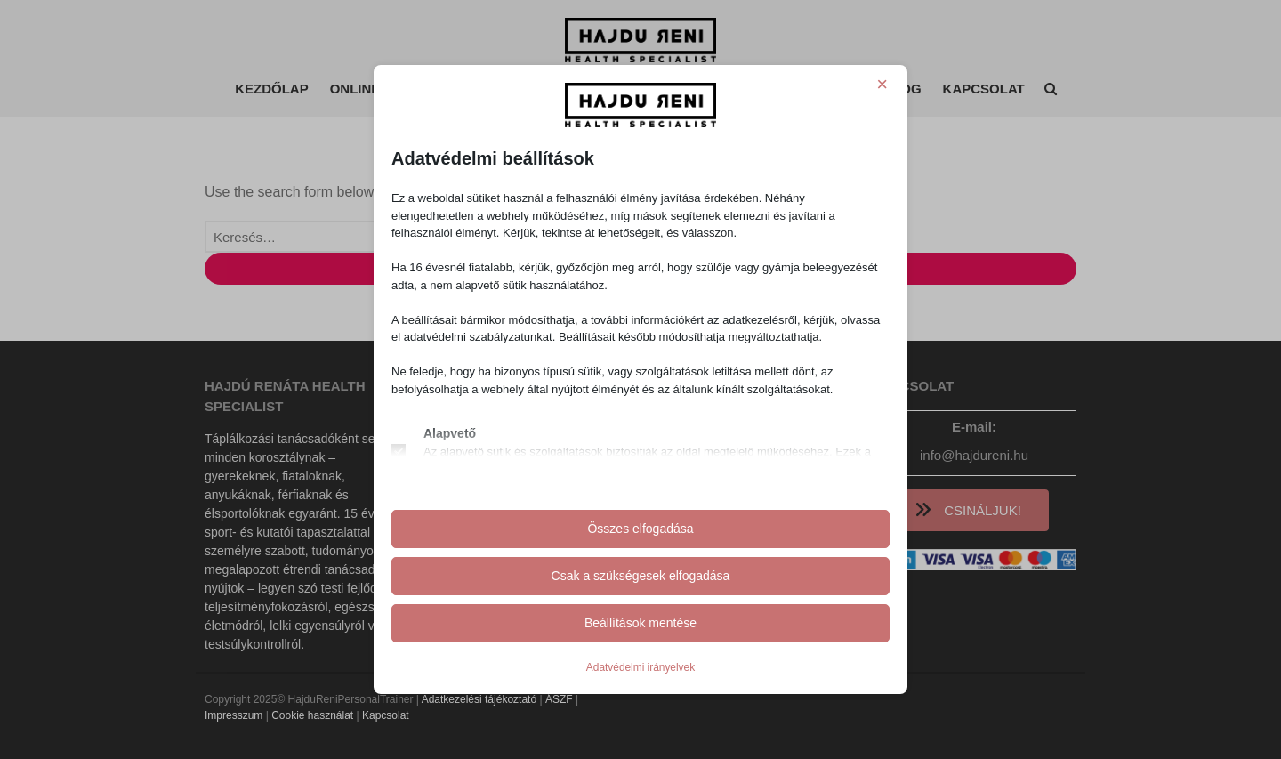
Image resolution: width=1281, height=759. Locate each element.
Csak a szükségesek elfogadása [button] (641, 576)
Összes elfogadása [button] (640, 528)
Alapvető (449, 433)
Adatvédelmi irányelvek (640, 667)
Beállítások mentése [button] (640, 623)
